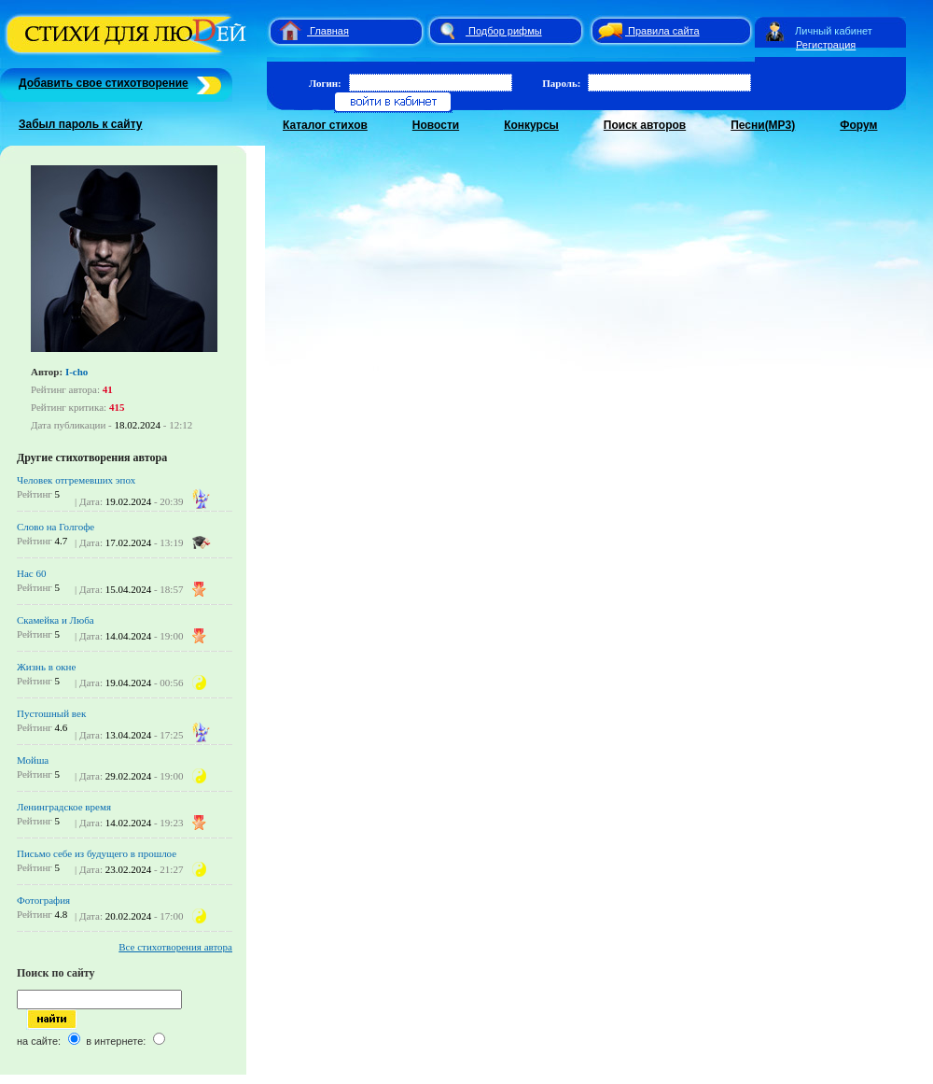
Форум (858, 125)
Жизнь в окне (46, 666)
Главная (329, 30)
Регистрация (826, 44)
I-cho (76, 371)
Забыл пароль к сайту (81, 124)
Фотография (43, 900)
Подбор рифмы (505, 30)
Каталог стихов (325, 125)
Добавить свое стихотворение (103, 83)
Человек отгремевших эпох (76, 480)
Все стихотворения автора (175, 946)
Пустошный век (51, 713)
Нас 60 (31, 573)
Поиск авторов (645, 125)
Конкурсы (531, 125)
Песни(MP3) (763, 125)
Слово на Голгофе (55, 526)
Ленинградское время (64, 806)
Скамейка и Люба (55, 620)
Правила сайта (664, 30)
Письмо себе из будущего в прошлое (96, 853)
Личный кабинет (833, 30)
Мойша (33, 760)
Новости (435, 125)
